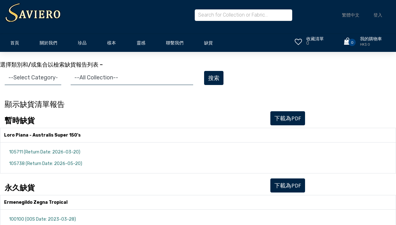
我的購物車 (371, 39)
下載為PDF (287, 118)
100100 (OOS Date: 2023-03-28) (42, 219)
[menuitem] (15, 45)
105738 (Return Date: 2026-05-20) (45, 163)
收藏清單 (315, 39)
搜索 (213, 78)
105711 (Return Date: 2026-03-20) (44, 152)
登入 (377, 15)
